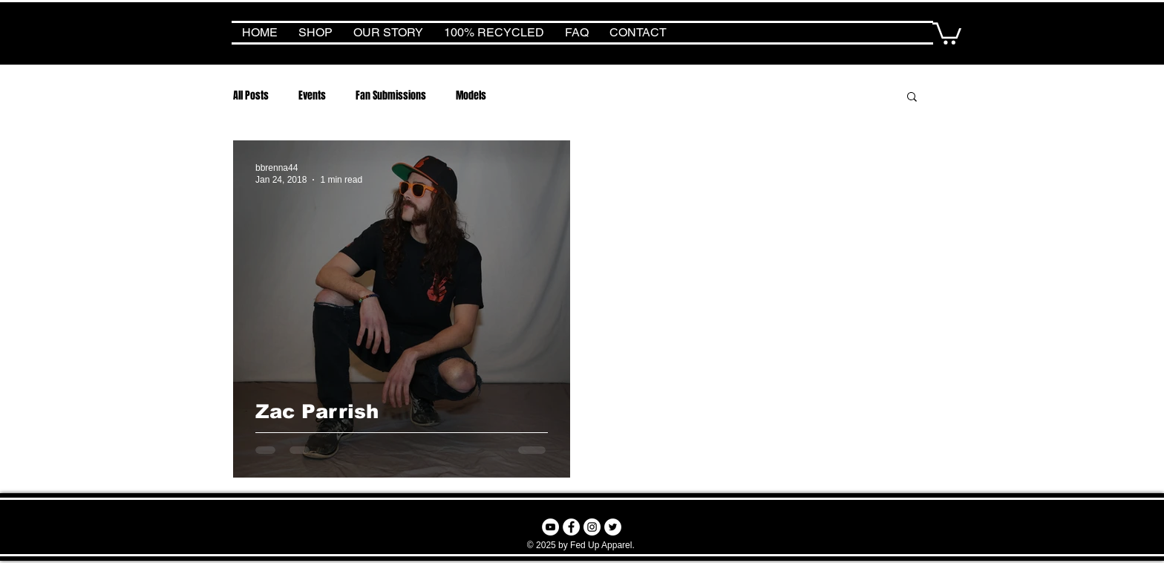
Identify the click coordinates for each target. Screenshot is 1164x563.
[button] (946, 32)
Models (471, 95)
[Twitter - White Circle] (612, 527)
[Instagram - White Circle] (592, 527)
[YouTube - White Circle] (550, 527)
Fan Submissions (391, 95)
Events (312, 95)
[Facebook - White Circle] (571, 527)
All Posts (251, 95)
